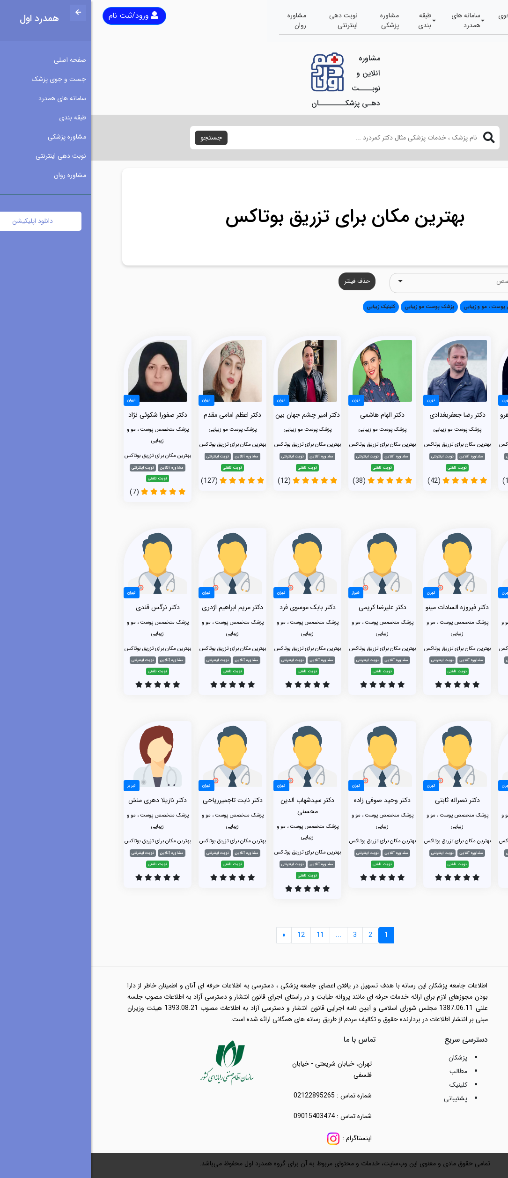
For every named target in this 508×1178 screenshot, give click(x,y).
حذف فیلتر (266, 281)
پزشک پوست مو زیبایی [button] (338, 306)
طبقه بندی (333, 20)
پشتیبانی (364, 1098)
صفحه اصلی (472, 20)
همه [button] (463, 306)
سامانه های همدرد (375, 20)
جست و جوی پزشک (425, 20)
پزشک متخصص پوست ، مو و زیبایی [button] (411, 306)
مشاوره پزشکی (298, 20)
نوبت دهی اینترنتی (252, 20)
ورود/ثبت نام (42, 16)
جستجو (120, 137)
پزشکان (367, 1058)
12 (210, 935)
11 (229, 935)
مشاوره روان (206, 20)
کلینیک (367, 1085)
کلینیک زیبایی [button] (290, 306)
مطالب (367, 1071)
